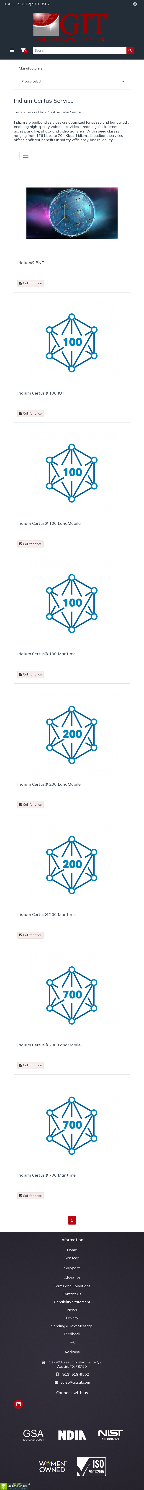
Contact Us (72, 1294)
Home (18, 112)
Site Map (72, 1257)
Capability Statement (72, 1302)
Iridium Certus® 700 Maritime (46, 1175)
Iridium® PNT (30, 262)
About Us (72, 1277)
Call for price (30, 283)
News (72, 1310)
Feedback (72, 1334)
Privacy (72, 1317)
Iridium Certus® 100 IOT (40, 393)
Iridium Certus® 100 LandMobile (49, 523)
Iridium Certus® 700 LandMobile (49, 1045)
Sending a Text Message (72, 1326)
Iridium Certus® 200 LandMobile (49, 784)
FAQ (72, 1342)
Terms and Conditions (72, 1286)
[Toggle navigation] (12, 50)
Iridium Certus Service (66, 112)
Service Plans (36, 112)
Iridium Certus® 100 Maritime (46, 653)
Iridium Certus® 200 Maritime (46, 914)
